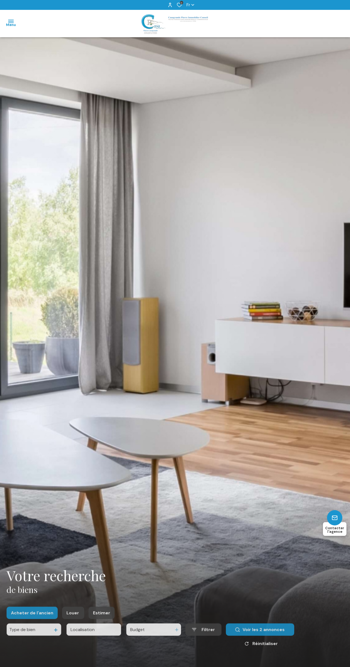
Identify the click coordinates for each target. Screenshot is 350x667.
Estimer (101, 619)
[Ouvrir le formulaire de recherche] (203, 635)
